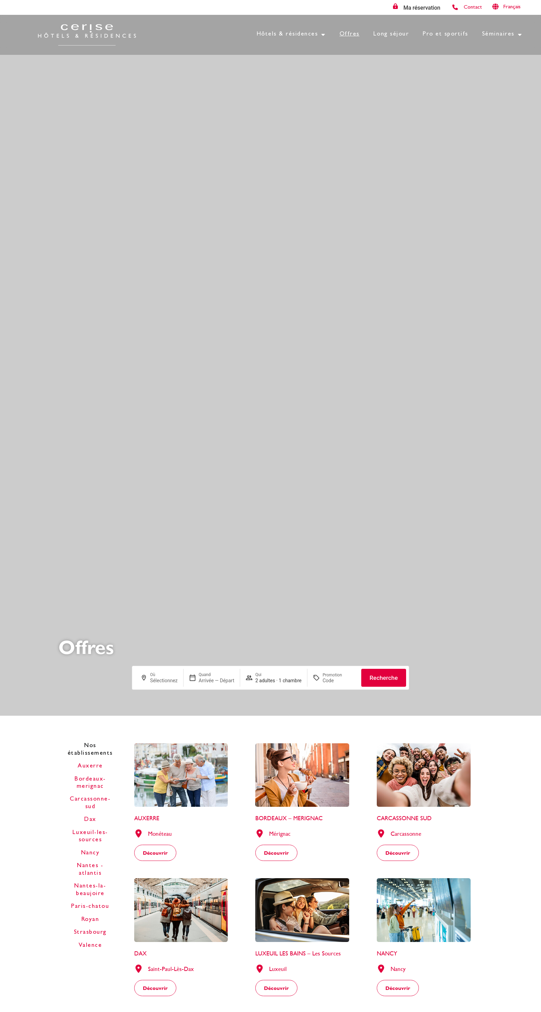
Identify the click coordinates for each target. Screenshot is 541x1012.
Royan (90, 920)
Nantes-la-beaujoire (90, 890)
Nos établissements (90, 749)
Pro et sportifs (445, 34)
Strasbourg (90, 933)
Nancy (90, 853)
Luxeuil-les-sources (90, 836)
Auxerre (90, 766)
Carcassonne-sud (90, 803)
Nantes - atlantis (90, 869)
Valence (90, 946)
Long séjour (391, 34)
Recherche (384, 677)
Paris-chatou (90, 907)
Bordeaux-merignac (90, 783)
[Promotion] (339, 680)
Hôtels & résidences (291, 34)
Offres (350, 34)
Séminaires (502, 34)
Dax (90, 820)
